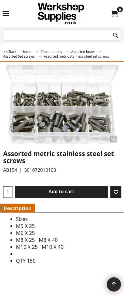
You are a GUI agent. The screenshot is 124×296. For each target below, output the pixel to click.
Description (17, 208)
